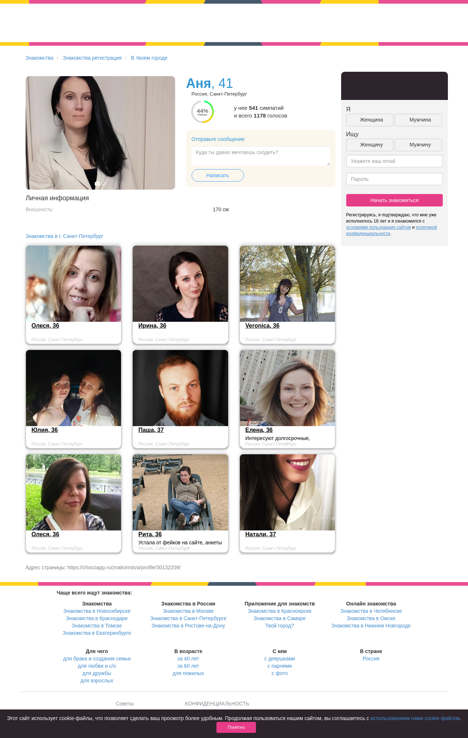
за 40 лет (188, 658)
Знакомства (39, 58)
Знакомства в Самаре (280, 618)
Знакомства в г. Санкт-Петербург (64, 236)
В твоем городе (149, 58)
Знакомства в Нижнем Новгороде (371, 626)
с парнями (280, 666)
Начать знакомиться (394, 200)
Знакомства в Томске (97, 626)
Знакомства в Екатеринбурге (97, 633)
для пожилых (188, 673)
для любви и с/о (97, 666)
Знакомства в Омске (371, 618)
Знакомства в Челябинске (371, 611)
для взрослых (96, 680)
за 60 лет (188, 666)
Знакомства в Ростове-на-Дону (188, 626)
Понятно (236, 727)
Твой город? (279, 626)
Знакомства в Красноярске (280, 611)
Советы (125, 704)
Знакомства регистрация (92, 58)
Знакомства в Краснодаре (97, 618)
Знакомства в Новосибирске (97, 611)
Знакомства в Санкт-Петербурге (188, 618)
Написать (218, 175)
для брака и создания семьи (97, 658)
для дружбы (97, 673)
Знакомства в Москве (188, 611)
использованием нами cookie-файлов (415, 718)
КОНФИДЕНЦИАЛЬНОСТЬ (217, 704)
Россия (371, 658)
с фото (280, 673)
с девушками (279, 658)
